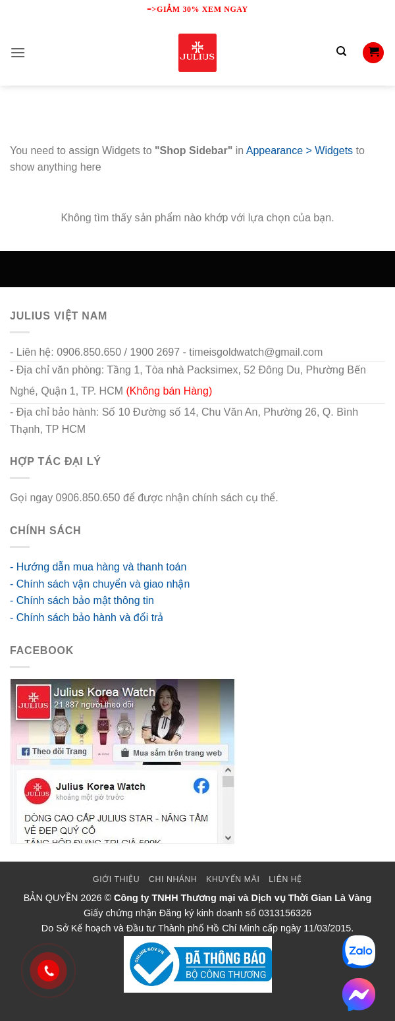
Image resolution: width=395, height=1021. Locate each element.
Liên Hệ (285, 879)
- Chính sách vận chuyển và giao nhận (100, 584)
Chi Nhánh (173, 879)
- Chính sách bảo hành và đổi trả (86, 617)
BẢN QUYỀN (51, 898)
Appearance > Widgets (299, 150)
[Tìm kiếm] (341, 52)
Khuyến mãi (232, 879)
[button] (18, 52)
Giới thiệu (116, 879)
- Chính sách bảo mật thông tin (82, 600)
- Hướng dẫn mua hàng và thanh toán (98, 566)
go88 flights (308, 497)
